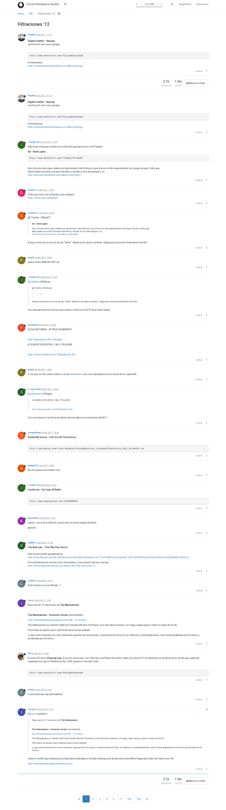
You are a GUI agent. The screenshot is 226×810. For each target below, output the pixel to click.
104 (139, 799)
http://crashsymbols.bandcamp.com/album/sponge (55, 66)
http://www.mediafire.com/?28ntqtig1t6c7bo (51, 354)
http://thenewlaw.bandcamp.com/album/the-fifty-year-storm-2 (61, 565)
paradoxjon (33, 325)
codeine (32, 581)
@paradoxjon (35, 393)
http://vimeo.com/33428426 (43, 198)
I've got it (32, 709)
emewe (31, 690)
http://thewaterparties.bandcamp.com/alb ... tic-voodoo (57, 620)
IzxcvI (31, 600)
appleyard (32, 465)
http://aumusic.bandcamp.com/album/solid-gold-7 (55, 175)
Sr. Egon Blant (34, 389)
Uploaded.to (76, 374)
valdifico (32, 543)
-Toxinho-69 (34, 142)
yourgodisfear (34, 432)
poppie (31, 257)
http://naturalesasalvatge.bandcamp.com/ (50, 763)
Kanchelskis (33, 518)
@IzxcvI (32, 713)
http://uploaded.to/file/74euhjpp (45, 339)
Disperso (32, 190)
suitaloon (32, 213)
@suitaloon (34, 281)
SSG (30, 653)
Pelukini (31, 35)
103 (129, 799)
